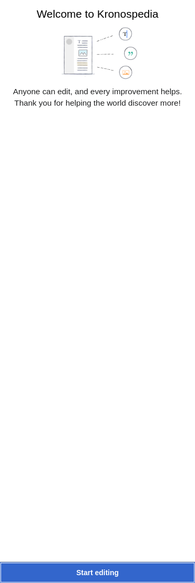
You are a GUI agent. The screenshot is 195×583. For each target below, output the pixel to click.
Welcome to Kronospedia (97, 14)
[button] (97, 572)
